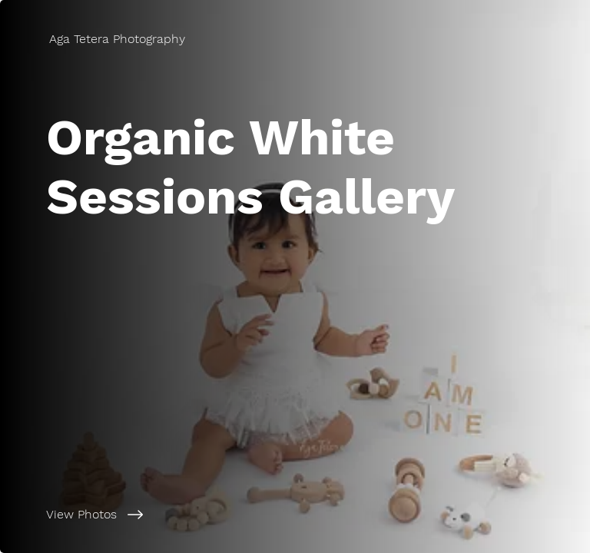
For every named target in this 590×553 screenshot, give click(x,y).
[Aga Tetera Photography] (118, 38)
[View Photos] (187, 514)
